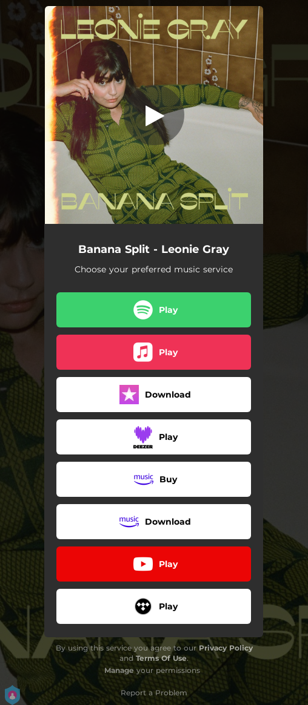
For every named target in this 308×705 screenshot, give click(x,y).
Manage (119, 670)
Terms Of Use (161, 658)
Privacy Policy (226, 647)
